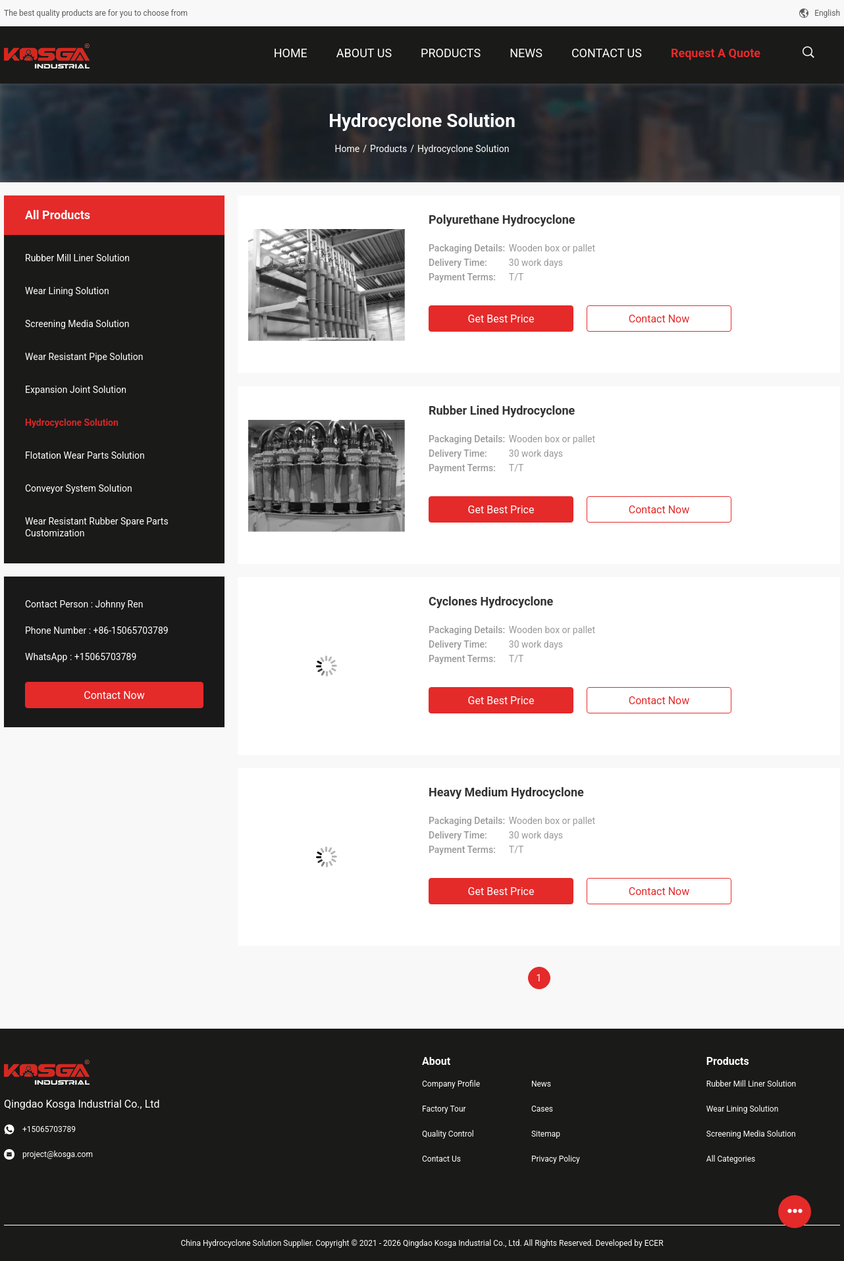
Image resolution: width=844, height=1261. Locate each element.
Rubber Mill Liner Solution (77, 258)
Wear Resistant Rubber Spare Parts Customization (97, 527)
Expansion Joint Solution (75, 389)
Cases (542, 1109)
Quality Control (448, 1134)
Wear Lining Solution (67, 291)
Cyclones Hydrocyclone (491, 601)
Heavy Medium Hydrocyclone (506, 792)
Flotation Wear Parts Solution (85, 455)
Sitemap (545, 1134)
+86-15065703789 (131, 630)
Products (388, 148)
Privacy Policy (555, 1159)
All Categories (730, 1159)
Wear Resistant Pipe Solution (84, 356)
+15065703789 (105, 657)
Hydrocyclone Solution (72, 422)
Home (347, 148)
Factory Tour (444, 1109)
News (541, 1084)
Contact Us (441, 1159)
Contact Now (114, 695)
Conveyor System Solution (78, 488)
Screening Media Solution (77, 324)
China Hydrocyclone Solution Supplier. (247, 1243)
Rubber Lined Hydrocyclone (502, 410)
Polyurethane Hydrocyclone (502, 219)
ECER (654, 1243)
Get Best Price (501, 319)
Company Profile (451, 1084)
